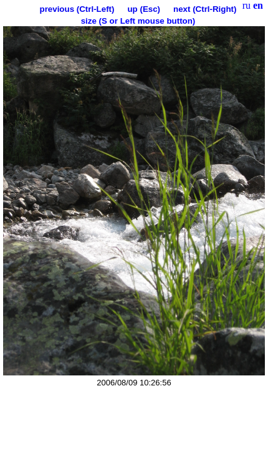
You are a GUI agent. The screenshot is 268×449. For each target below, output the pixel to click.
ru (246, 5)
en (258, 5)
